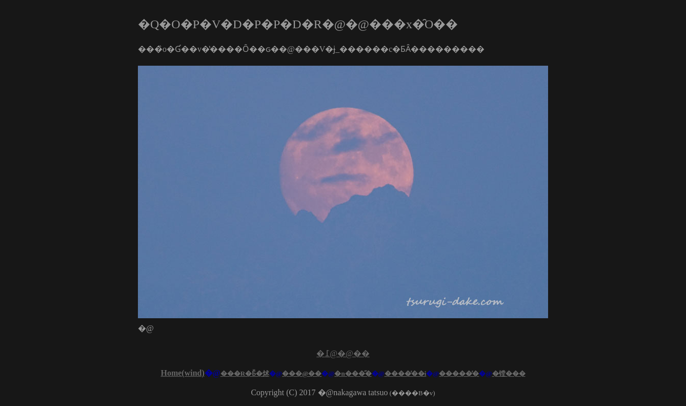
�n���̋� (352, 373)
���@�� (301, 373)
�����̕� (459, 373)
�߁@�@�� (342, 353)
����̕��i (406, 373)
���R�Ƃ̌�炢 (244, 373)
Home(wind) (182, 373)
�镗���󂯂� (509, 373)
